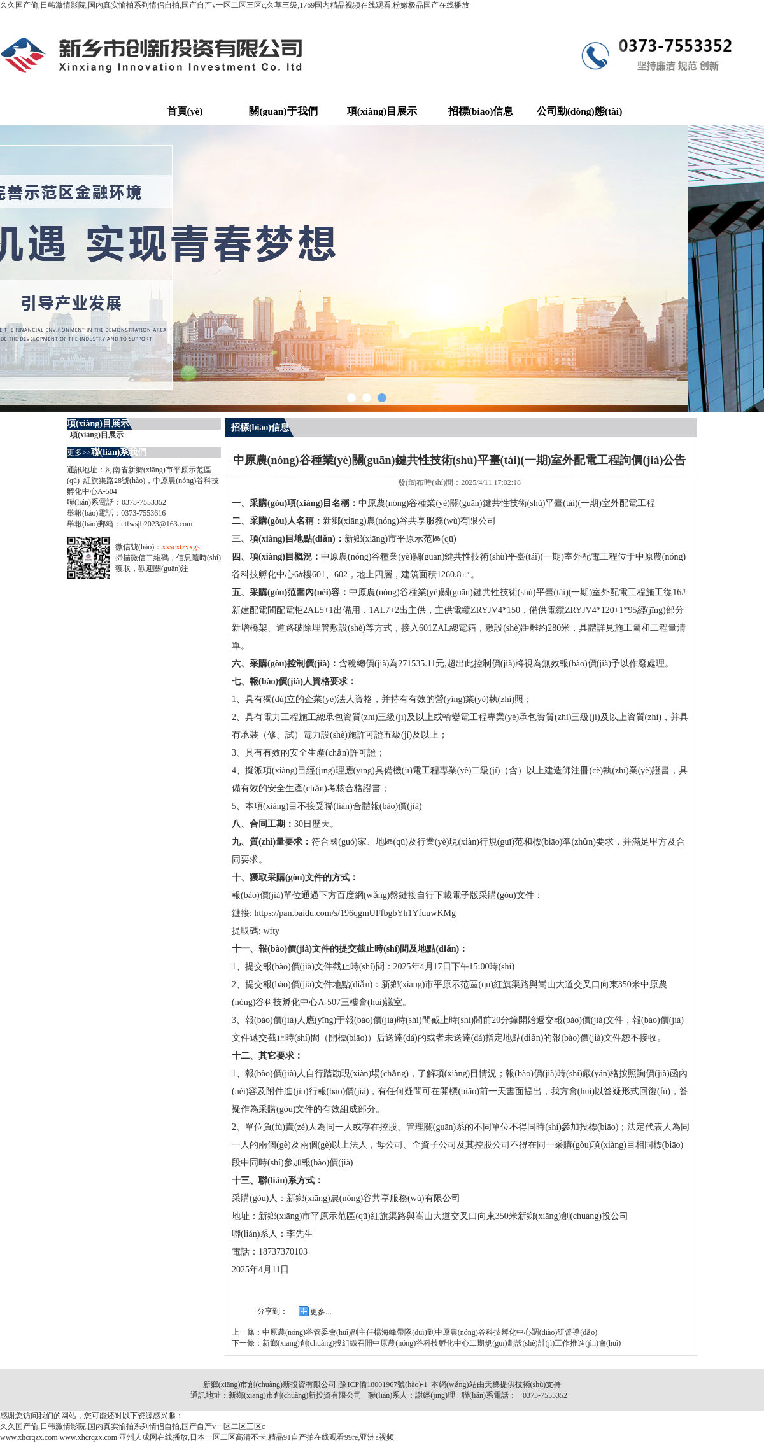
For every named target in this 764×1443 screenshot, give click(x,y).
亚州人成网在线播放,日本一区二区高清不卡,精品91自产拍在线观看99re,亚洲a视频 (256, 1437)
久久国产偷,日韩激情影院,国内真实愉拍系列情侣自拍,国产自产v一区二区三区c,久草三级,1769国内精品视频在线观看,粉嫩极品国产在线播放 (234, 5)
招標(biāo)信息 (481, 111)
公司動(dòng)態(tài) (580, 111)
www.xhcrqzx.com (29, 1437)
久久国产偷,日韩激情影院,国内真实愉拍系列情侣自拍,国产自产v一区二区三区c (132, 1426)
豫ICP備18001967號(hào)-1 (383, 1384)
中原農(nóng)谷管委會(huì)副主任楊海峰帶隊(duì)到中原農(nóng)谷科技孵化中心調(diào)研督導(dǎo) (429, 1332)
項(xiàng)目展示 (382, 111)
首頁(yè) (185, 111)
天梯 (492, 1384)
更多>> (79, 452)
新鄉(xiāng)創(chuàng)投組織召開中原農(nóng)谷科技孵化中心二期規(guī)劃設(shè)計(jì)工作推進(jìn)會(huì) (441, 1343)
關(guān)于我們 (283, 111)
